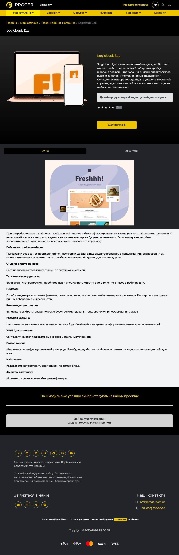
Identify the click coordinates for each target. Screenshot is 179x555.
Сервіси (53, 12)
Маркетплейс (23, 12)
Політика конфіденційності (54, 519)
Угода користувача (79, 519)
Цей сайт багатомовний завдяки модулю (89, 420)
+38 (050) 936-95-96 (152, 508)
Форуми (80, 12)
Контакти (160, 12)
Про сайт (133, 12)
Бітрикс (45, 4)
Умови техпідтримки (102, 519)
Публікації (106, 12)
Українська (120, 519)
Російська (133, 519)
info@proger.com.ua (135, 4)
